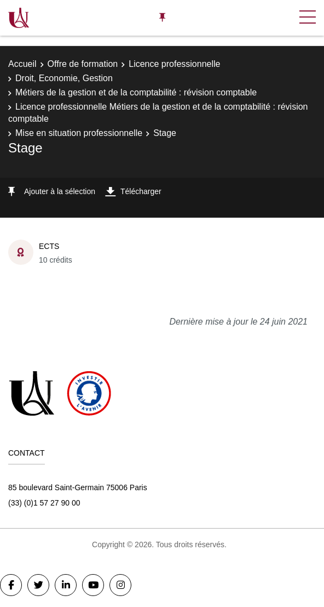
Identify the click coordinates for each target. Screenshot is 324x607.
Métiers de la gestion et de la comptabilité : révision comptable (136, 92)
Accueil (22, 64)
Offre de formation (83, 64)
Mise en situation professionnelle (78, 133)
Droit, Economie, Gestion (64, 78)
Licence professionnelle (174, 64)
